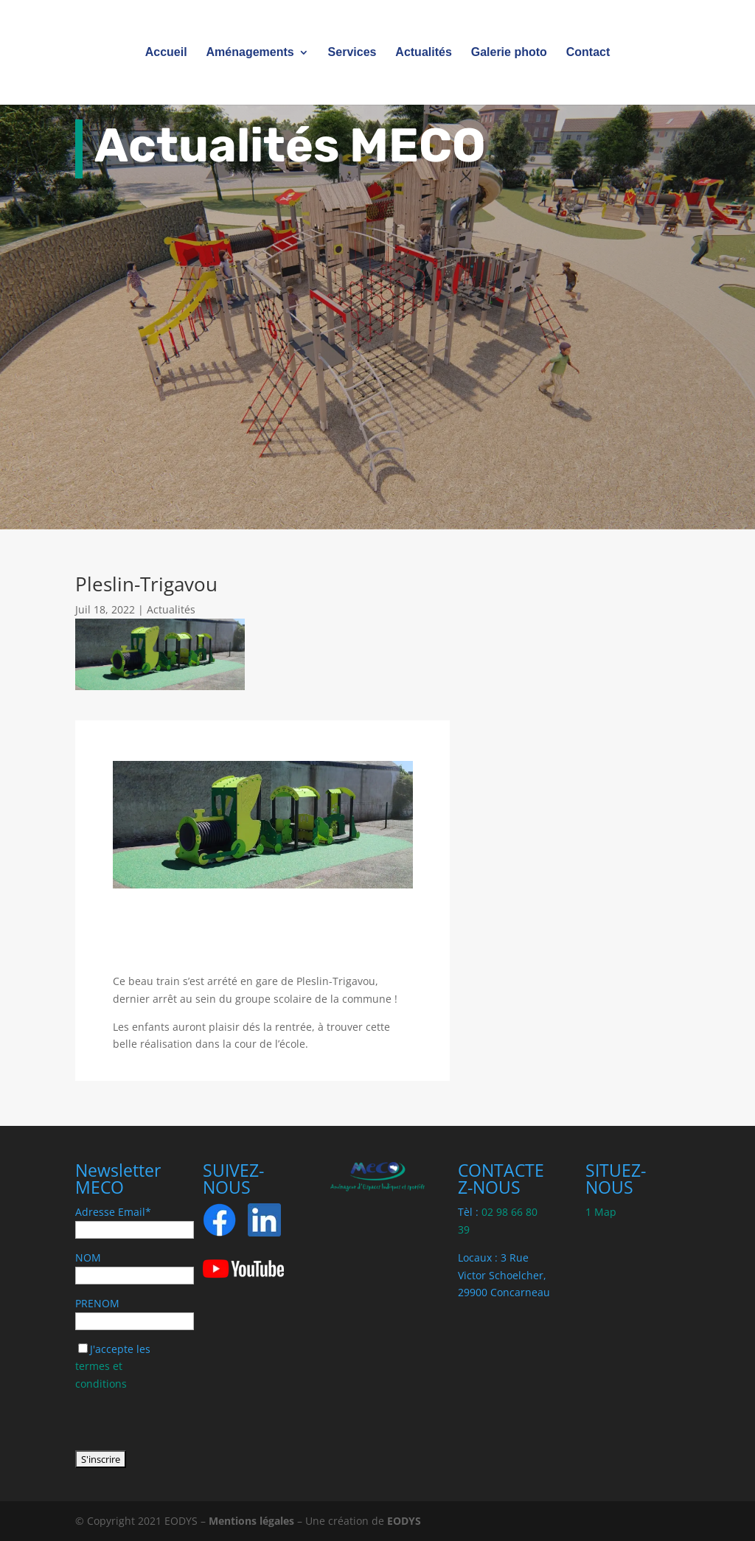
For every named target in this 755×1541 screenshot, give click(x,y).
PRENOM (97, 1303)
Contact (588, 52)
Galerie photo (509, 52)
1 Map (600, 1212)
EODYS (404, 1521)
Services (352, 52)
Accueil (166, 52)
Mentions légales (251, 1521)
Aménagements (250, 52)
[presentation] (187, 1421)
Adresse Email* (113, 1212)
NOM (88, 1257)
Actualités (423, 52)
